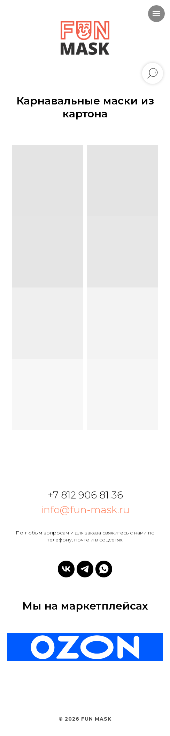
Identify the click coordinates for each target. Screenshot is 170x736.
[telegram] (85, 569)
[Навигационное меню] (156, 13)
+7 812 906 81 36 (85, 495)
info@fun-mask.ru (85, 510)
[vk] (66, 569)
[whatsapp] (103, 569)
